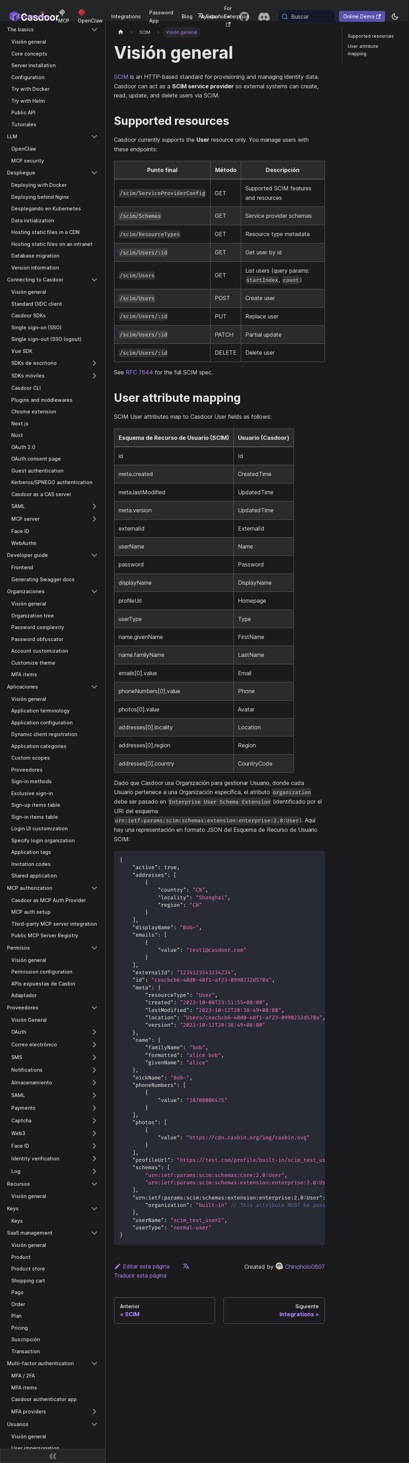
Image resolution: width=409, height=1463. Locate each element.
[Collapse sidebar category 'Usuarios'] (94, 1424)
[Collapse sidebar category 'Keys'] (94, 1208)
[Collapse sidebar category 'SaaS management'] (94, 1233)
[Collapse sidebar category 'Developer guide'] (94, 555)
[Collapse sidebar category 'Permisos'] (94, 948)
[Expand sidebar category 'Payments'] (94, 1108)
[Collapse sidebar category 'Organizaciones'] (94, 591)
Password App (161, 17)
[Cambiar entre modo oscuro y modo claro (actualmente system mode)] (395, 16)
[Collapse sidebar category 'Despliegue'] (94, 172)
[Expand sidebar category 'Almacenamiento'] (94, 1082)
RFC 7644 (139, 372)
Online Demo (362, 16)
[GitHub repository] (244, 17)
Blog (187, 16)
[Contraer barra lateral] (53, 1456)
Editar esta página (142, 1266)
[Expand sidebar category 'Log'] (94, 1171)
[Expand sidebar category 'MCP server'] (94, 519)
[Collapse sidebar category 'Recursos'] (94, 1184)
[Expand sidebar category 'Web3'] (94, 1133)
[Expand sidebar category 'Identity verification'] (94, 1158)
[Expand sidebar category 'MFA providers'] (94, 1411)
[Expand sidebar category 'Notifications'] (94, 1070)
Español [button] (211, 16)
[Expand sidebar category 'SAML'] (94, 506)
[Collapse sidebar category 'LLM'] (94, 136)
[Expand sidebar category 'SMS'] (94, 1057)
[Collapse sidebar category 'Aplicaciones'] (94, 686)
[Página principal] (120, 32)
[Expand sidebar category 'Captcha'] (94, 1120)
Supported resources (371, 36)
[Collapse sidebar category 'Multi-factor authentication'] (94, 1363)
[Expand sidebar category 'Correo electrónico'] (94, 1044)
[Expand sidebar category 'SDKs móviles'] (94, 375)
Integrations (126, 16)
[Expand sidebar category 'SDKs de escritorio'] (94, 363)
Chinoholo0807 (300, 1266)
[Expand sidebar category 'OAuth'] (94, 1032)
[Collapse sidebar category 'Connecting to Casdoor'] (94, 279)
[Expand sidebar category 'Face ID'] (94, 1146)
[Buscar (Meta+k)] (306, 16)
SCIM (121, 76)
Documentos (34, 16)
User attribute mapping (363, 50)
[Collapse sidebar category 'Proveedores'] (94, 1007)
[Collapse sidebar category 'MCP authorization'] (94, 888)
